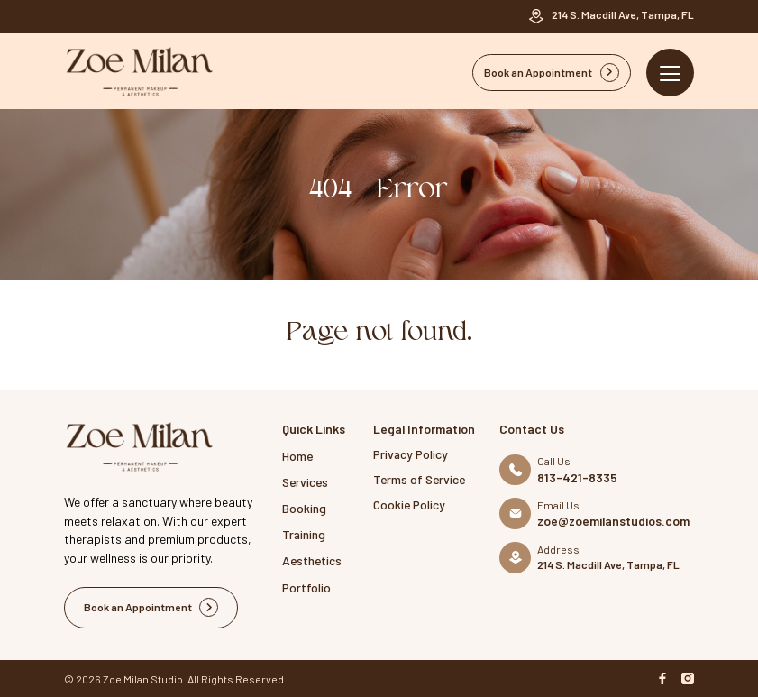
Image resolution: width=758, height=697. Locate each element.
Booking (304, 508)
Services (305, 482)
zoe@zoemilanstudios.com (613, 521)
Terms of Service (419, 479)
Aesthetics (312, 560)
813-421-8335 (577, 478)
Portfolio (306, 587)
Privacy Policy (410, 454)
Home (297, 455)
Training (303, 534)
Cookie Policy (409, 504)
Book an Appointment (551, 72)
